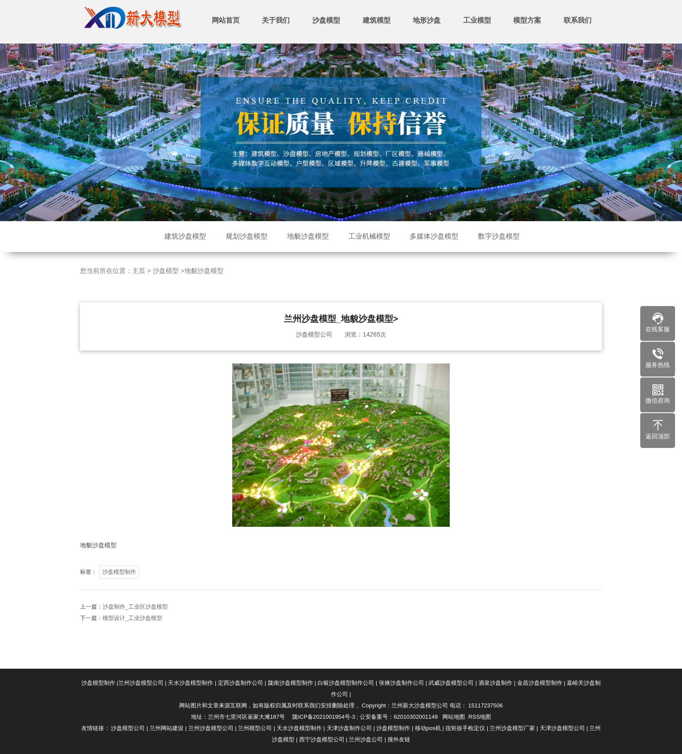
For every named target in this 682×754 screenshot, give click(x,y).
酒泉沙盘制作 (495, 683)
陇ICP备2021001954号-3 (323, 717)
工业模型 (477, 20)
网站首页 (226, 20)
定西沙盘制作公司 (240, 683)
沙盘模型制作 (119, 592)
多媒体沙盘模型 (434, 236)
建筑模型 (377, 20)
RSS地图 (479, 717)
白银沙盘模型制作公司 (346, 683)
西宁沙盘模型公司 (321, 739)
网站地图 (453, 717)
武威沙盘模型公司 (451, 683)
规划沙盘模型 (246, 236)
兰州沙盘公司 (366, 739)
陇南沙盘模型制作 (290, 683)
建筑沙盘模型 (185, 236)
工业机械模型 (369, 236)
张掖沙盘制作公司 (401, 683)
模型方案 (527, 20)
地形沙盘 (427, 20)
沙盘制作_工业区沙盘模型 (135, 626)
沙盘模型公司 (128, 728)
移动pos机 (428, 728)
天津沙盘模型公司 (562, 728)
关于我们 (276, 20)
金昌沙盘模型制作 (539, 683)
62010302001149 (416, 717)
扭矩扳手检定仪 (465, 728)
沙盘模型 (326, 20)
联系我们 (578, 20)
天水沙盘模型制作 (190, 683)
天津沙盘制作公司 (349, 728)
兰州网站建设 (167, 728)
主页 (138, 291)
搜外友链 (399, 739)
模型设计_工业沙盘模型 (132, 638)
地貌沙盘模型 (308, 236)
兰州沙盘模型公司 (141, 683)
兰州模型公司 (255, 728)
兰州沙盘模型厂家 (512, 728)
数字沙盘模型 (499, 236)
